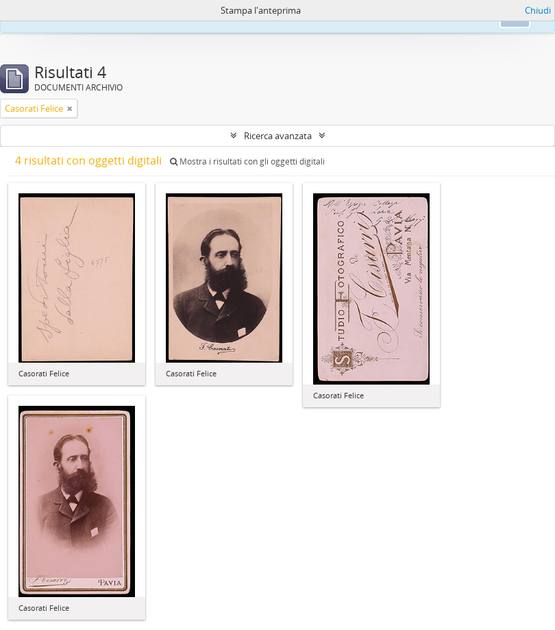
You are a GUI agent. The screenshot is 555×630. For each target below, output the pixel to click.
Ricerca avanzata (278, 136)
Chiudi (538, 10)
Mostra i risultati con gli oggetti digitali (247, 161)
